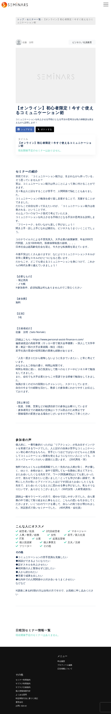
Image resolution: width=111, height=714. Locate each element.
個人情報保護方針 (23, 691)
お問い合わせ (21, 705)
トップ (20, 19)
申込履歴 (61, 661)
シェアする (25, 129)
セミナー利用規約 (23, 679)
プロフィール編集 (64, 665)
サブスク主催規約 (23, 687)
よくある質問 (21, 694)
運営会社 (19, 702)
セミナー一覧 (34, 19)
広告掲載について (64, 668)
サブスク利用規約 (23, 683)
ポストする (45, 129)
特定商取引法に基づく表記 (27, 698)
